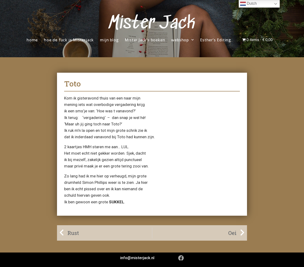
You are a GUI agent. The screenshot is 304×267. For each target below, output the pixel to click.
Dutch (248, 4)
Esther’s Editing (215, 40)
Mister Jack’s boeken (145, 40)
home (32, 40)
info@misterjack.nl (137, 257)
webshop (182, 39)
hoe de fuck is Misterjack (69, 40)
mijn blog (109, 40)
